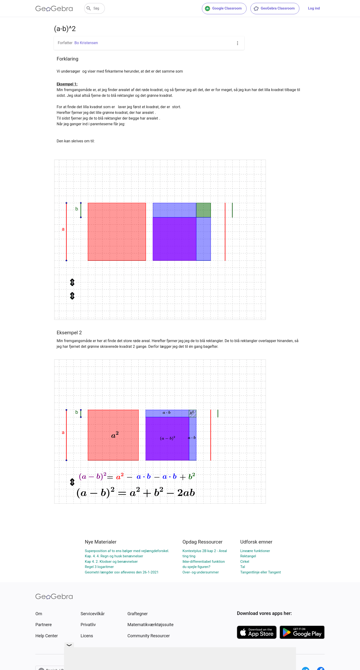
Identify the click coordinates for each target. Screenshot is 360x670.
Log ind (314, 8)
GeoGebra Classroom (274, 8)
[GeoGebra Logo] (54, 8)
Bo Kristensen (86, 43)
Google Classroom (223, 8)
